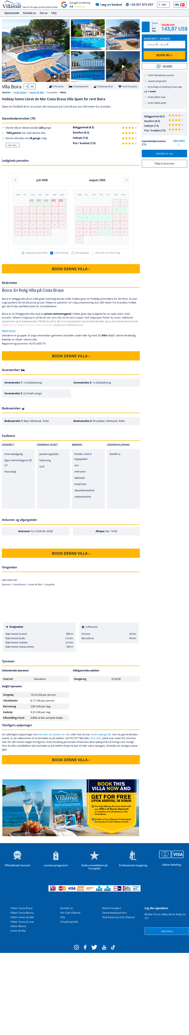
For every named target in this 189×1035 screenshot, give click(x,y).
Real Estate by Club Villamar (118, 917)
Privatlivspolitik (69, 921)
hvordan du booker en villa (54, 734)
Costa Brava (20, 92)
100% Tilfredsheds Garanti (161, 75)
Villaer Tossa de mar (22, 921)
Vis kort (164, 66)
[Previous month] (15, 180)
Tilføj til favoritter (164, 163)
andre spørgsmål (101, 734)
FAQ (54, 13)
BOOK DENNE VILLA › (71, 268)
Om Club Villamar (70, 912)
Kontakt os (29, 13)
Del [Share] (29, 86)
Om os (44, 13)
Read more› (9, 330)
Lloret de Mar (37, 92)
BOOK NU (164, 54)
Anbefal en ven (164, 153)
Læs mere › (12, 145)
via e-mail (95, 738)
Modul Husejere (111, 908)
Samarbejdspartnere (114, 912)
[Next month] (127, 180)
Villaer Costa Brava (21, 908)
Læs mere (167, 931)
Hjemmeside (11, 13)
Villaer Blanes (18, 926)
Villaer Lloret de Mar (22, 917)
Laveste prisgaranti (157, 81)
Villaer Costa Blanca (22, 912)
